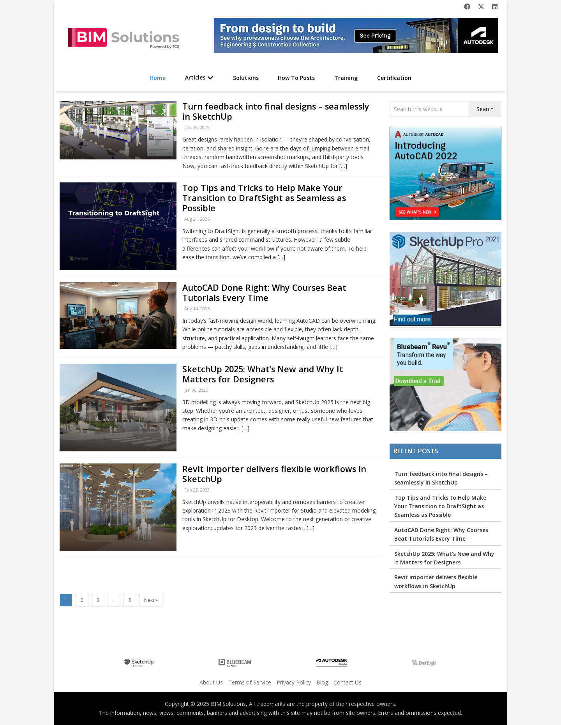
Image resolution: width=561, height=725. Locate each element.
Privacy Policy (294, 682)
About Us (211, 682)
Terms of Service (249, 682)
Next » (151, 600)
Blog (322, 682)
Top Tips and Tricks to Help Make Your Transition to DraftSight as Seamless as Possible (264, 198)
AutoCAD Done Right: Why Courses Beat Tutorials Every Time (264, 292)
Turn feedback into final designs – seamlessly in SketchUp (275, 111)
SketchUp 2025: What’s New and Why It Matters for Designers (262, 374)
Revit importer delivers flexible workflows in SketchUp (274, 474)
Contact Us (347, 682)
